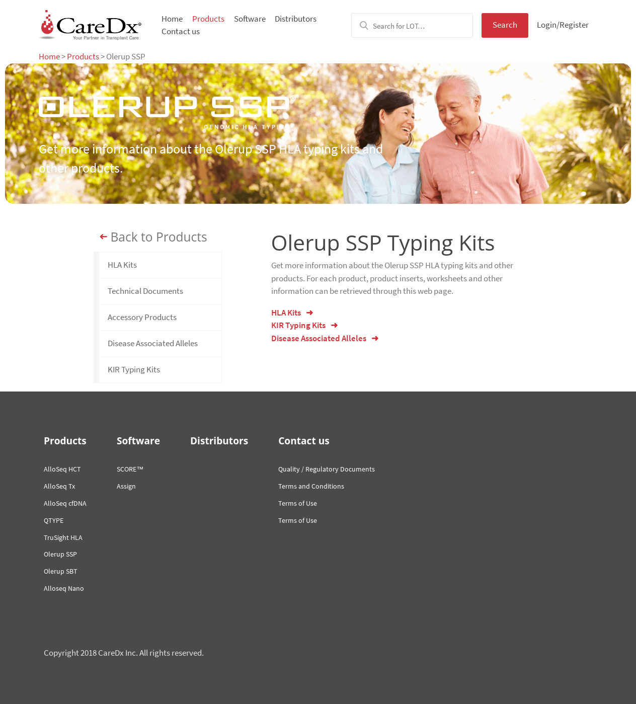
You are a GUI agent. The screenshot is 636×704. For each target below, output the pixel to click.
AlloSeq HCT (62, 469)
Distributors (295, 18)
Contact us (181, 31)
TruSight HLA (63, 537)
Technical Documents (145, 290)
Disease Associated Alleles (153, 343)
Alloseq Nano (64, 588)
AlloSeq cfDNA (65, 503)
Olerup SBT (60, 571)
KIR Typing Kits (134, 369)
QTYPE (53, 520)
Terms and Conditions (311, 486)
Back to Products (159, 236)
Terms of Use (297, 503)
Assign (126, 486)
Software (250, 18)
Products (208, 18)
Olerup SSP (60, 554)
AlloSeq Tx (59, 486)
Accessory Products (142, 317)
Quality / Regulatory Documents (326, 469)
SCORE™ (130, 469)
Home (172, 18)
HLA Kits (122, 264)
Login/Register (563, 24)
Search (505, 24)
